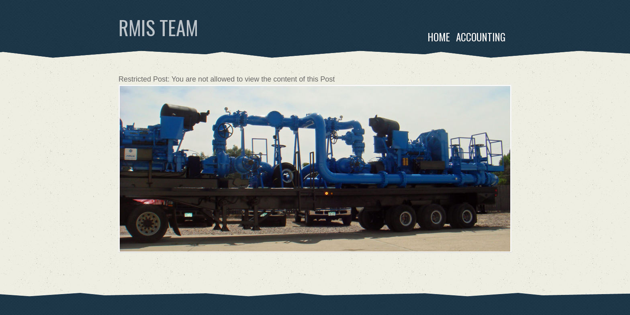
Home (439, 37)
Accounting (480, 37)
